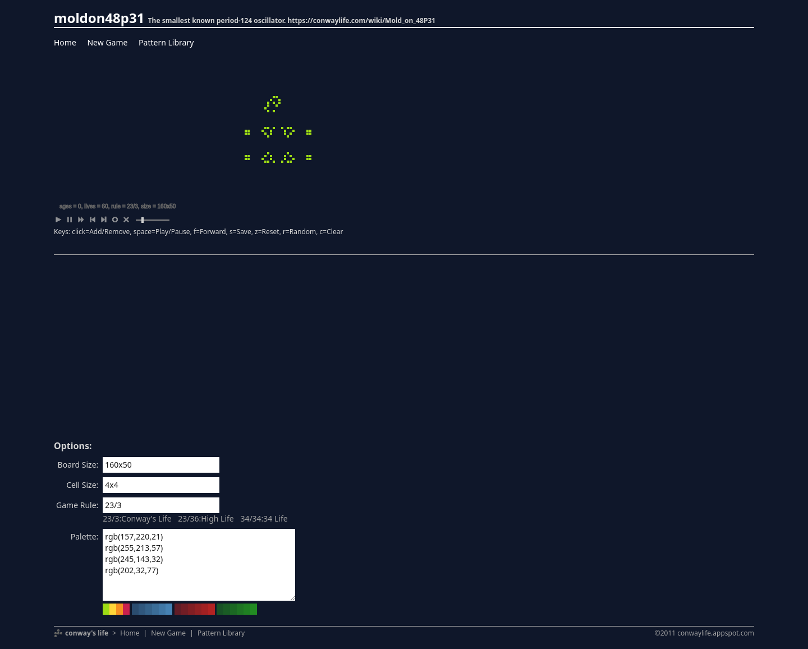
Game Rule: (77, 505)
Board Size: (78, 464)
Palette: (85, 536)
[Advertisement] (404, 351)
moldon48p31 (99, 17)
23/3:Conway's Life (137, 518)
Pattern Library (166, 42)
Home (65, 42)
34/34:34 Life (263, 518)
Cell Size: (82, 484)
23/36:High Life (206, 518)
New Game (107, 42)
